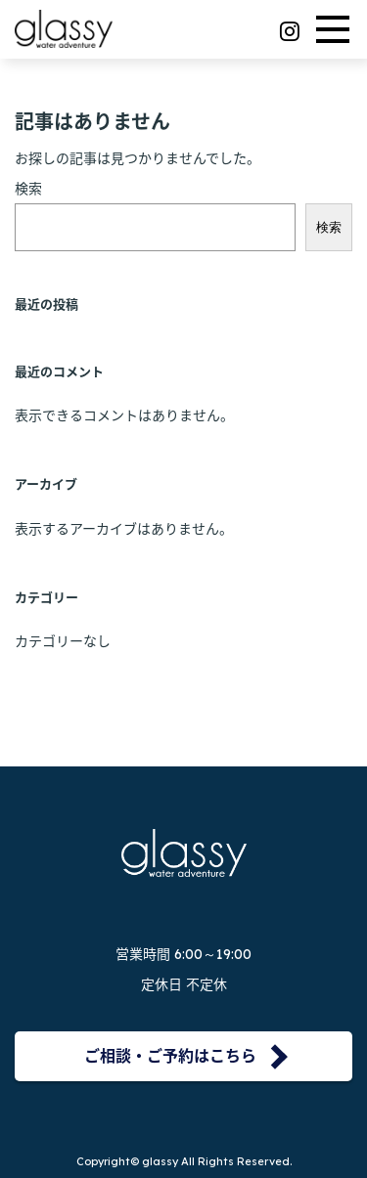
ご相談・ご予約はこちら (170, 1056)
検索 (28, 188)
